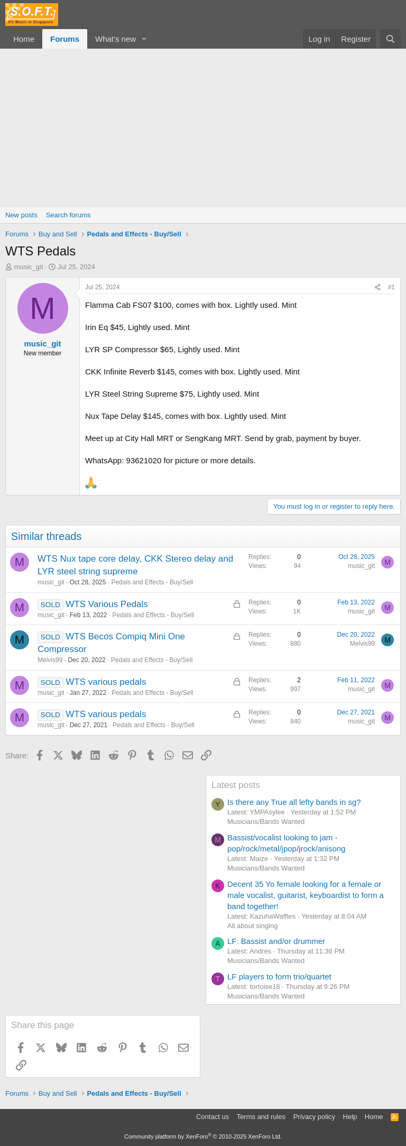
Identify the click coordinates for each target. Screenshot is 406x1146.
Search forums (68, 215)
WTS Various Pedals (107, 604)
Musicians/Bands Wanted (265, 822)
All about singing (252, 926)
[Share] (377, 287)
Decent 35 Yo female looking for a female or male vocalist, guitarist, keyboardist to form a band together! (305, 895)
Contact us (212, 1117)
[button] (144, 39)
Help (350, 1117)
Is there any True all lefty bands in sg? (294, 801)
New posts (21, 215)
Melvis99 (50, 660)
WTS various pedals (106, 682)
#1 (391, 287)
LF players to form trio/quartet (279, 976)
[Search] (390, 39)
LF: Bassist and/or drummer (276, 941)
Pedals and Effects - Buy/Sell (152, 582)
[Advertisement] (203, 128)
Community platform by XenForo (203, 1136)
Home (23, 38)
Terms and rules (261, 1117)
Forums (64, 38)
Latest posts (235, 785)
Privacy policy (314, 1117)
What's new (115, 38)
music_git (28, 267)
